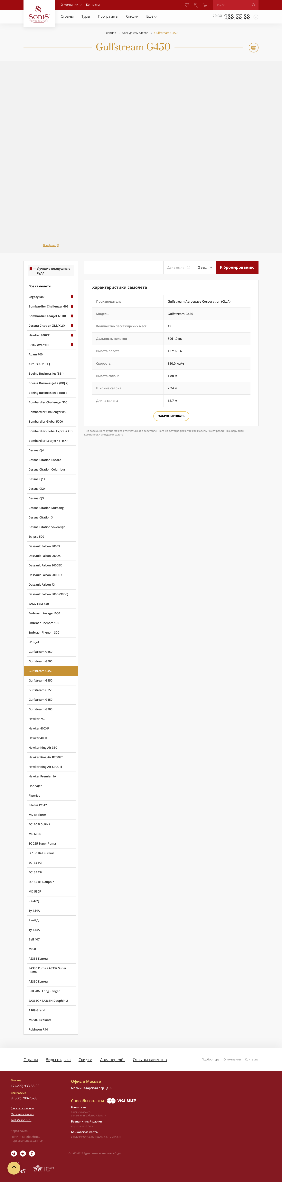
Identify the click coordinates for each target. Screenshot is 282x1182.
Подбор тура (211, 1059)
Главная (110, 33)
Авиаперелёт (112, 1059)
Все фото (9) (51, 245)
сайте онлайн (112, 1136)
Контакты (251, 1059)
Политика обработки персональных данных (27, 1139)
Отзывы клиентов (150, 1059)
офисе (86, 1136)
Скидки (85, 1059)
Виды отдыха (58, 1059)
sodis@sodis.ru (21, 1120)
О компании (69, 5)
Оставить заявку (22, 1114)
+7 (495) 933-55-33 (25, 1086)
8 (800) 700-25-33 (24, 1098)
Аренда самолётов (135, 33)
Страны (31, 1059)
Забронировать (171, 416)
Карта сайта (19, 1131)
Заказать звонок (22, 1108)
